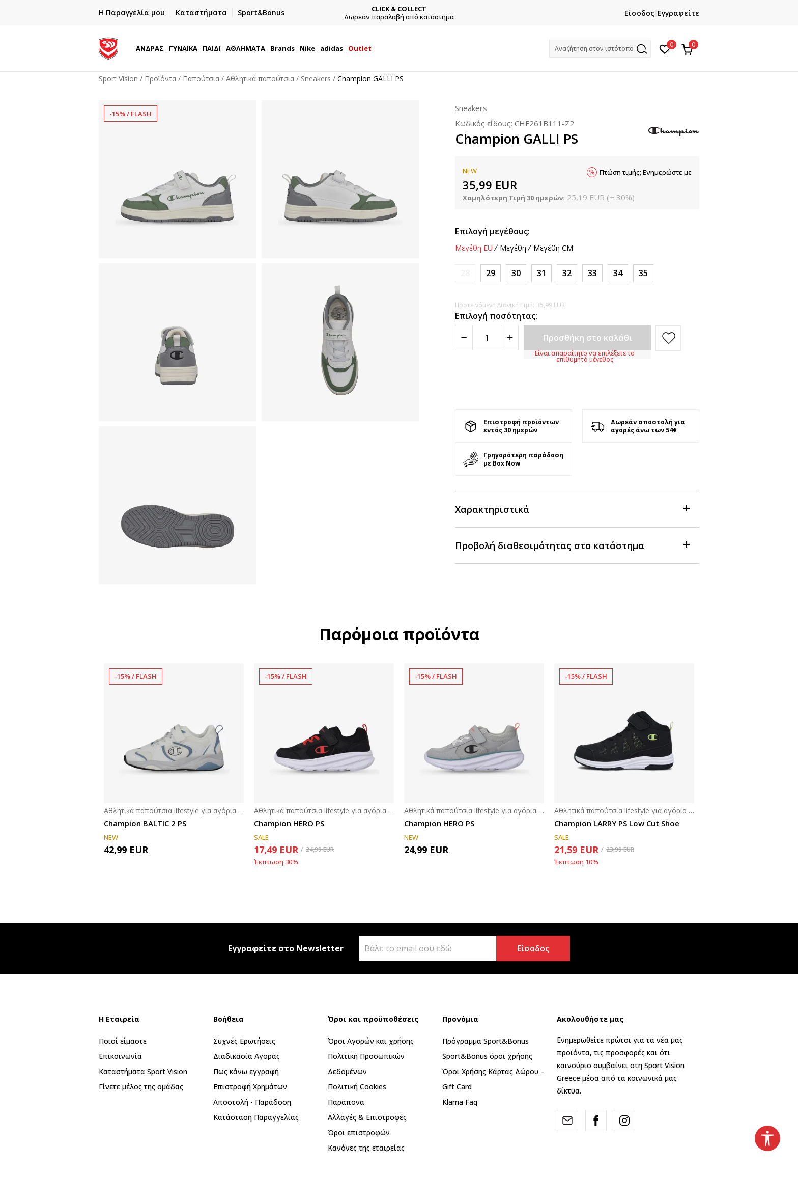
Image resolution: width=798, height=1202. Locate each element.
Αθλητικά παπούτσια (260, 79)
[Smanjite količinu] (464, 337)
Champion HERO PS (289, 823)
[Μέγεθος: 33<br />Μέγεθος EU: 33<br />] (592, 273)
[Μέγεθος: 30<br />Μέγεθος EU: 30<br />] (516, 273)
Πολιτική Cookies (357, 1086)
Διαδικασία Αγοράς (246, 1056)
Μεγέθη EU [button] (474, 248)
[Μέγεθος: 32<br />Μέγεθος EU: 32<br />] (567, 273)
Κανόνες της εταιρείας (366, 1148)
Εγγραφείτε (678, 13)
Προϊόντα (160, 79)
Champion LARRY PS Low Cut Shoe (616, 823)
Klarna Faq (459, 1102)
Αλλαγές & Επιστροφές (367, 1117)
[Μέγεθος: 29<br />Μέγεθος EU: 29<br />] (490, 273)
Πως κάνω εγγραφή (246, 1071)
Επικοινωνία (120, 1056)
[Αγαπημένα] (665, 48)
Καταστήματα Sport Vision (143, 1071)
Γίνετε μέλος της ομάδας (141, 1086)
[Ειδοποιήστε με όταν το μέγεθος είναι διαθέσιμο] (465, 273)
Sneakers (316, 79)
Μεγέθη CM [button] (553, 248)
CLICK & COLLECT (423, 9)
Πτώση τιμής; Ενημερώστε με (646, 172)
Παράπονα (346, 1102)
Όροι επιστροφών (359, 1132)
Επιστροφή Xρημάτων (250, 1086)
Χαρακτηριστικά (572, 508)
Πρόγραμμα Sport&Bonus (485, 1041)
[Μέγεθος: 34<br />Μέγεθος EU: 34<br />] (618, 273)
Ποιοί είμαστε (123, 1041)
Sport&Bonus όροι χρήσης (487, 1056)
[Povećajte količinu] (510, 337)
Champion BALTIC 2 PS (145, 823)
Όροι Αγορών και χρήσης (371, 1041)
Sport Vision (118, 79)
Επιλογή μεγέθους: (492, 231)
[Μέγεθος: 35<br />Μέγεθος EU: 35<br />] (643, 273)
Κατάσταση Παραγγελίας (256, 1117)
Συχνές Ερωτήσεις (244, 1041)
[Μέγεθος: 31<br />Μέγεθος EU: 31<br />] (541, 273)
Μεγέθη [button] (513, 248)
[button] (600, 49)
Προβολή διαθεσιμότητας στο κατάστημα (572, 545)
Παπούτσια (201, 79)
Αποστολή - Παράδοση (252, 1102)
